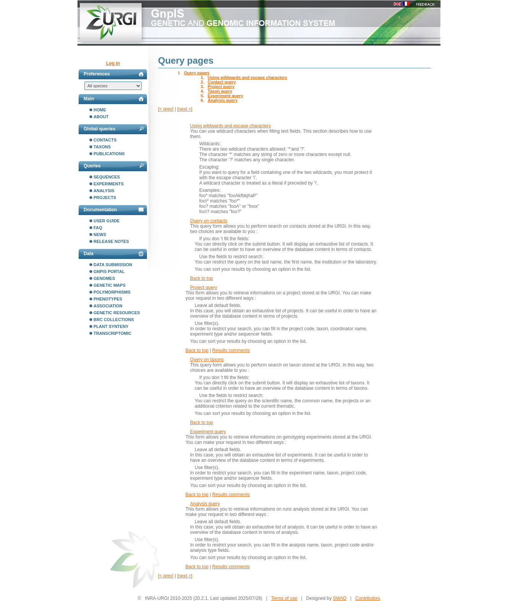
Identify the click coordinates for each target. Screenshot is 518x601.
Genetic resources (117, 312)
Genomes (104, 278)
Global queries (114, 129)
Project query (221, 86)
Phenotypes (108, 299)
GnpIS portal (109, 271)
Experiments (109, 184)
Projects (105, 197)
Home (100, 110)
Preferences (114, 74)
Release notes (111, 241)
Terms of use (284, 598)
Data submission (113, 264)
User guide (106, 221)
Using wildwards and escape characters (247, 77)
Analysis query (222, 100)
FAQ (98, 227)
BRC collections (114, 319)
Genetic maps (110, 285)
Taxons (102, 147)
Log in (113, 63)
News (100, 234)
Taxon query (220, 91)
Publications (109, 153)
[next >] (184, 109)
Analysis (104, 190)
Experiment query (225, 95)
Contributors (367, 598)
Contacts (105, 140)
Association (108, 306)
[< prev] (165, 109)
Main (114, 98)
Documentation (114, 209)
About (101, 116)
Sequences (107, 177)
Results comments (231, 350)
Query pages (197, 73)
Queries (114, 166)
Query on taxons (207, 359)
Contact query (222, 82)
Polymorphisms (112, 292)
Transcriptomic (112, 333)
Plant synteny (111, 326)
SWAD (340, 598)
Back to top (201, 278)
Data (114, 253)
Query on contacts (208, 220)
